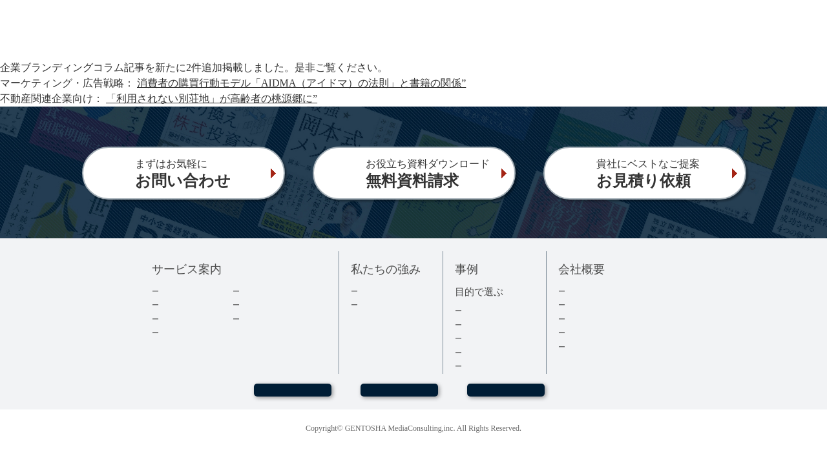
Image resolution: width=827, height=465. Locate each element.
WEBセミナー (292, 395)
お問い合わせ (399, 395)
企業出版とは (185, 291)
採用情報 (583, 319)
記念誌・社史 (488, 338)
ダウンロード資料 (274, 291)
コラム (253, 304)
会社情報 (583, 304)
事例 (471, 366)
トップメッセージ (599, 291)
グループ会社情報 (599, 332)
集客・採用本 (488, 310)
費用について (185, 319)
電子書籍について (193, 332)
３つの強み (380, 304)
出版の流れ (181, 304)
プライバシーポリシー (608, 346)
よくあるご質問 (269, 319)
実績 (367, 291)
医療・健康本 (488, 352)
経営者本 (479, 324)
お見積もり (506, 395)
